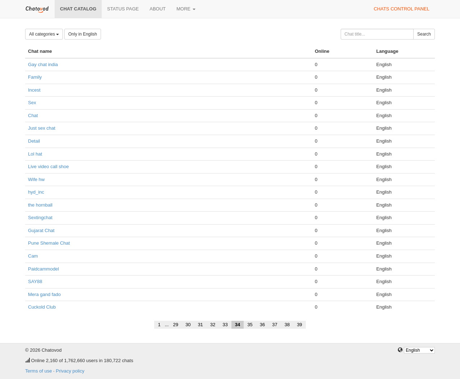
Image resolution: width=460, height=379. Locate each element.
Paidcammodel (43, 269)
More (186, 8)
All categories (44, 34)
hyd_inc (36, 192)
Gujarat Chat (41, 230)
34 (237, 324)
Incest (34, 90)
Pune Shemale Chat (49, 243)
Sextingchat (40, 217)
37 (274, 324)
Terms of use (38, 371)
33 (224, 324)
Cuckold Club (42, 307)
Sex (32, 102)
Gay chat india (43, 64)
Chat (33, 115)
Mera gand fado (44, 294)
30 (187, 324)
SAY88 (35, 281)
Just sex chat (41, 128)
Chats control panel (401, 8)
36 (262, 324)
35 (249, 324)
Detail (34, 141)
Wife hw (36, 179)
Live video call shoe (48, 166)
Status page (123, 8)
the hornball (40, 205)
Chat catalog (78, 8)
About (158, 8)
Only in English (82, 34)
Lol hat (35, 154)
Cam (33, 256)
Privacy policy (70, 371)
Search (424, 34)
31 (200, 324)
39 (299, 324)
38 (287, 324)
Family (35, 77)
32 (212, 324)
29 (175, 324)
